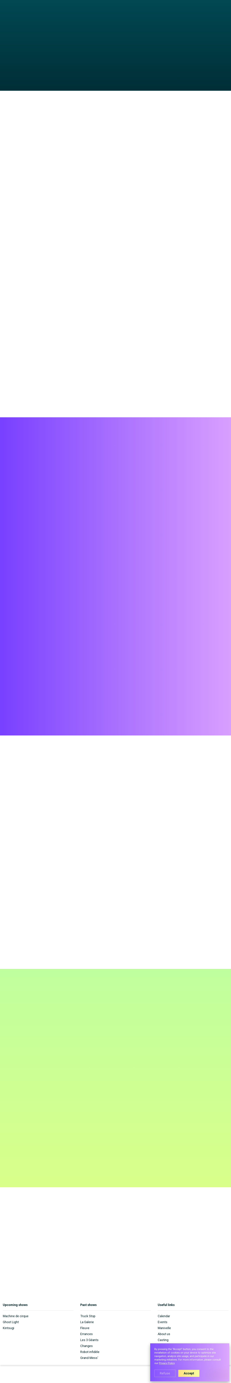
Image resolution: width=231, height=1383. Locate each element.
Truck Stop (87, 1316)
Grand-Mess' (89, 1358)
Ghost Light (11, 1322)
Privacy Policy (167, 1363)
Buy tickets (217, 487)
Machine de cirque (15, 1316)
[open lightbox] (115, 84)
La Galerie (87, 1322)
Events (143, 10)
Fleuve (84, 1328)
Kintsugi (8, 1328)
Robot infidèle (89, 1352)
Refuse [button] (165, 1373)
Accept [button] (189, 1373)
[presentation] (102, 1064)
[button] (115, 10)
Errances (86, 1334)
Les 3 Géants (89, 1340)
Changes (86, 1346)
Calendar (130, 10)
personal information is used (118, 1054)
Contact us (200, 10)
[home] (16, 12)
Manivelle (171, 10)
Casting (185, 10)
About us (156, 10)
